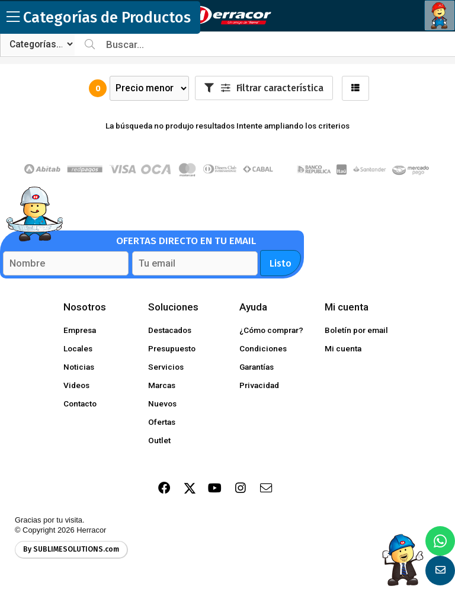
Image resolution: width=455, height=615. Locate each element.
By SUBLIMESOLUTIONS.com (71, 549)
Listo (280, 263)
